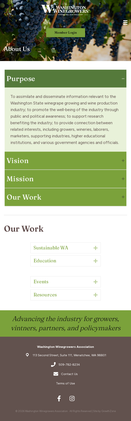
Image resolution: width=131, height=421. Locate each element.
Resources (45, 295)
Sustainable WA (51, 248)
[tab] (65, 80)
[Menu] (125, 22)
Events (41, 281)
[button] (65, 32)
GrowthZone (108, 411)
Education (45, 261)
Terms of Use (65, 383)
